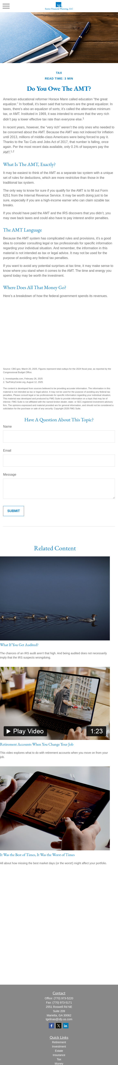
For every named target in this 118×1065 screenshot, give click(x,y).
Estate (59, 1050)
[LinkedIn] (65, 1025)
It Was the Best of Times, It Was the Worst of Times (37, 854)
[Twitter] (58, 1025)
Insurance (59, 1055)
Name (7, 426)
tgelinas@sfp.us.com (59, 1019)
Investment (59, 1046)
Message (9, 474)
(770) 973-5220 (63, 998)
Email (7, 450)
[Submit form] (13, 511)
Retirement (59, 1042)
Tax (59, 1059)
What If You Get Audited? (19, 644)
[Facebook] (51, 1025)
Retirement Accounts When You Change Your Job (36, 744)
